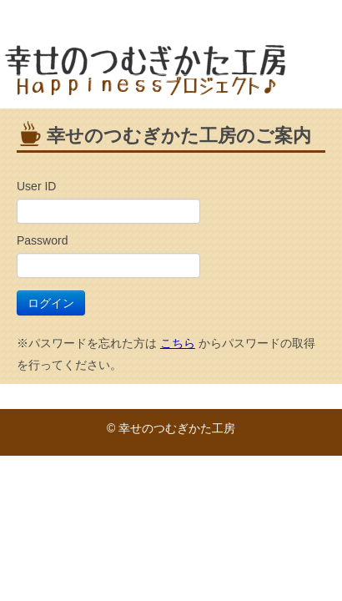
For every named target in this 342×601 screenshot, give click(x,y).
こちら (177, 343)
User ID (36, 186)
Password (42, 240)
